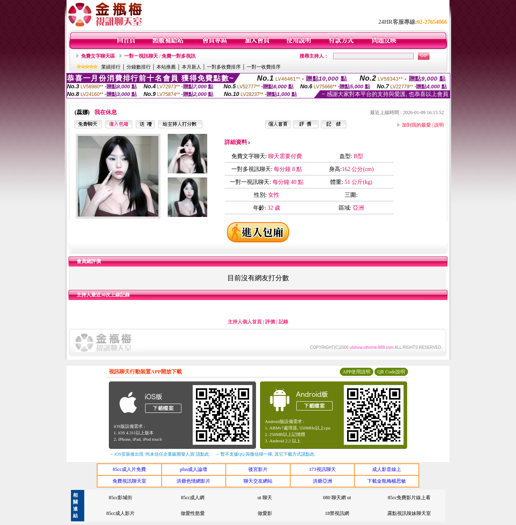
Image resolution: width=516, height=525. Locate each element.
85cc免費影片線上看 (409, 497)
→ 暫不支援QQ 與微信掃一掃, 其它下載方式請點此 (264, 454)
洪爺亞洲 (322, 481)
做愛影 (265, 513)
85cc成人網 (193, 497)
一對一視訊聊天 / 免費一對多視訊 (160, 56)
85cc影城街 (121, 497)
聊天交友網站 (258, 481)
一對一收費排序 (264, 67)
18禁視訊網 (337, 513)
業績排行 (111, 67)
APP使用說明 (356, 372)
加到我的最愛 (416, 125)
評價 (270, 322)
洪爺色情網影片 (193, 481)
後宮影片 (258, 469)
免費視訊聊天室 (129, 481)
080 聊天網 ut (337, 497)
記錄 (283, 322)
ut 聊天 (265, 497)
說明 (439, 125)
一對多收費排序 (224, 67)
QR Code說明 (391, 372)
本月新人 (191, 67)
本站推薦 (166, 67)
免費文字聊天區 (98, 56)
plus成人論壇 (193, 469)
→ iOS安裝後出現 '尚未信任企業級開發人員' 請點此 (159, 454)
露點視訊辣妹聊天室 (409, 513)
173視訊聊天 (322, 469)
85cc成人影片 (120, 513)
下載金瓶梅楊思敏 (386, 481)
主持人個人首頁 (245, 322)
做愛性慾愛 (193, 513)
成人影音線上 (386, 469)
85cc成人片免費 (129, 469)
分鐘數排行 (139, 67)
